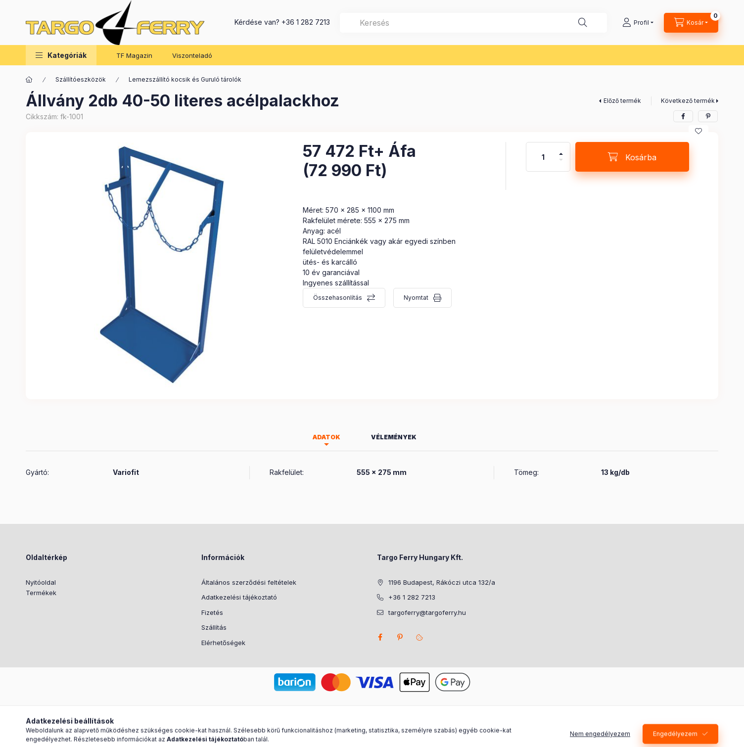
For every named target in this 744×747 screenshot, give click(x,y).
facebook (380, 637)
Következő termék (688, 100)
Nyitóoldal (41, 582)
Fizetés (212, 612)
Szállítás (214, 627)
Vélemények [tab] (394, 437)
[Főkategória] (29, 79)
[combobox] (473, 23)
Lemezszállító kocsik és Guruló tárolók (185, 79)
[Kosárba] (632, 157)
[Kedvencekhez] (698, 131)
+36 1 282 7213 (305, 22)
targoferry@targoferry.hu (427, 612)
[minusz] (561, 164)
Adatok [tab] (326, 437)
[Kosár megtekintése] (691, 23)
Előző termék (622, 100)
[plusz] (561, 149)
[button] (61, 55)
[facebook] (683, 116)
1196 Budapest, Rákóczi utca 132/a (441, 582)
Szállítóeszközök (80, 79)
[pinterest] (708, 116)
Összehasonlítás (337, 297)
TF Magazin (134, 55)
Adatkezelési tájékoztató (239, 597)
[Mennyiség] (543, 156)
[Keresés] (582, 22)
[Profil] (638, 23)
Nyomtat (416, 297)
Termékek (41, 593)
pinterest (400, 637)
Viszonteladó (192, 55)
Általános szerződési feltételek (248, 582)
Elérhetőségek (223, 643)
